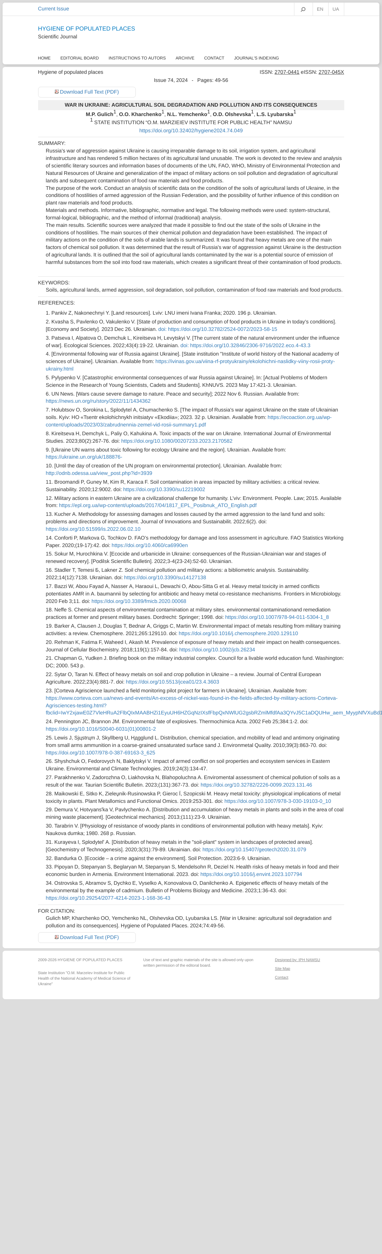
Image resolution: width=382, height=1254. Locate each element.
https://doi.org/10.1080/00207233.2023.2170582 (177, 441)
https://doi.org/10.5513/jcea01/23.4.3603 (172, 682)
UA (335, 9)
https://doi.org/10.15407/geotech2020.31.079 (254, 849)
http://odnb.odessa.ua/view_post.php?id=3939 (99, 473)
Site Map (282, 969)
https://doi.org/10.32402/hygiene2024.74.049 (191, 130)
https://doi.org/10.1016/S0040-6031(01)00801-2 (101, 729)
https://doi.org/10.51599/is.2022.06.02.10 (93, 529)
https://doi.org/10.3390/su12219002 (164, 489)
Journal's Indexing (256, 58)
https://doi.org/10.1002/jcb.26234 (217, 649)
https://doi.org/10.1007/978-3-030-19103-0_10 (277, 801)
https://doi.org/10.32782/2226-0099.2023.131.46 (256, 785)
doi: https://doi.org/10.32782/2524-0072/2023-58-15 (217, 329)
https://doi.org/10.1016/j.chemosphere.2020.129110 (238, 633)
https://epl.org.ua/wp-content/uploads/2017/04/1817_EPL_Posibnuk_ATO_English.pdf (158, 505)
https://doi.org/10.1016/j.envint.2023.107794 (251, 874)
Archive (185, 58)
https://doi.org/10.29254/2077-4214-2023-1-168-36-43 (108, 898)
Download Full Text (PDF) (89, 92)
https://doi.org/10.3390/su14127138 (165, 577)
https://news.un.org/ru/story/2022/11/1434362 (98, 401)
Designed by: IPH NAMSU (297, 960)
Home (44, 58)
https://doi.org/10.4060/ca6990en (150, 545)
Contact (214, 58)
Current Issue (53, 8)
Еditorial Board (80, 58)
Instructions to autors (137, 58)
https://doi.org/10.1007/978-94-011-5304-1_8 (277, 617)
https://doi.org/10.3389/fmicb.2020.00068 (139, 601)
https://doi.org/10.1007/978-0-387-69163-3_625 (100, 752)
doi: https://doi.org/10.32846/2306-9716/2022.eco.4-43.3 (245, 345)
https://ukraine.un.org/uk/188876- (84, 457)
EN (320, 9)
